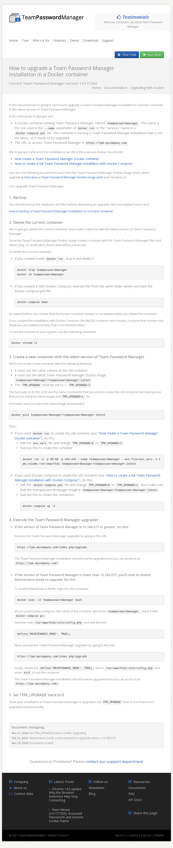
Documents (137, 788)
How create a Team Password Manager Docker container (57, 159)
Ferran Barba (35, 835)
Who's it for (41, 40)
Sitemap (158, 835)
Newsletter (97, 788)
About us (20, 788)
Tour (25, 40)
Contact (133, 835)
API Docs (135, 800)
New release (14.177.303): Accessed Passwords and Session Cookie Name (66, 815)
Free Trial (127, 54)
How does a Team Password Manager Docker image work (63, 177)
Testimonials (133, 17)
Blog (92, 793)
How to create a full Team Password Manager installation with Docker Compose (73, 163)
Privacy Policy (58, 835)
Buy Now (152, 54)
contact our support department (114, 761)
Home (13, 40)
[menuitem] (14, 43)
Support (108, 40)
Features (59, 40)
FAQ (131, 793)
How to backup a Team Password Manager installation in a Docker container (61, 211)
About (119, 835)
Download (90, 40)
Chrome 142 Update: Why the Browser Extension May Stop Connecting (65, 794)
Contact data (23, 793)
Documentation (115, 88)
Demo (74, 40)
